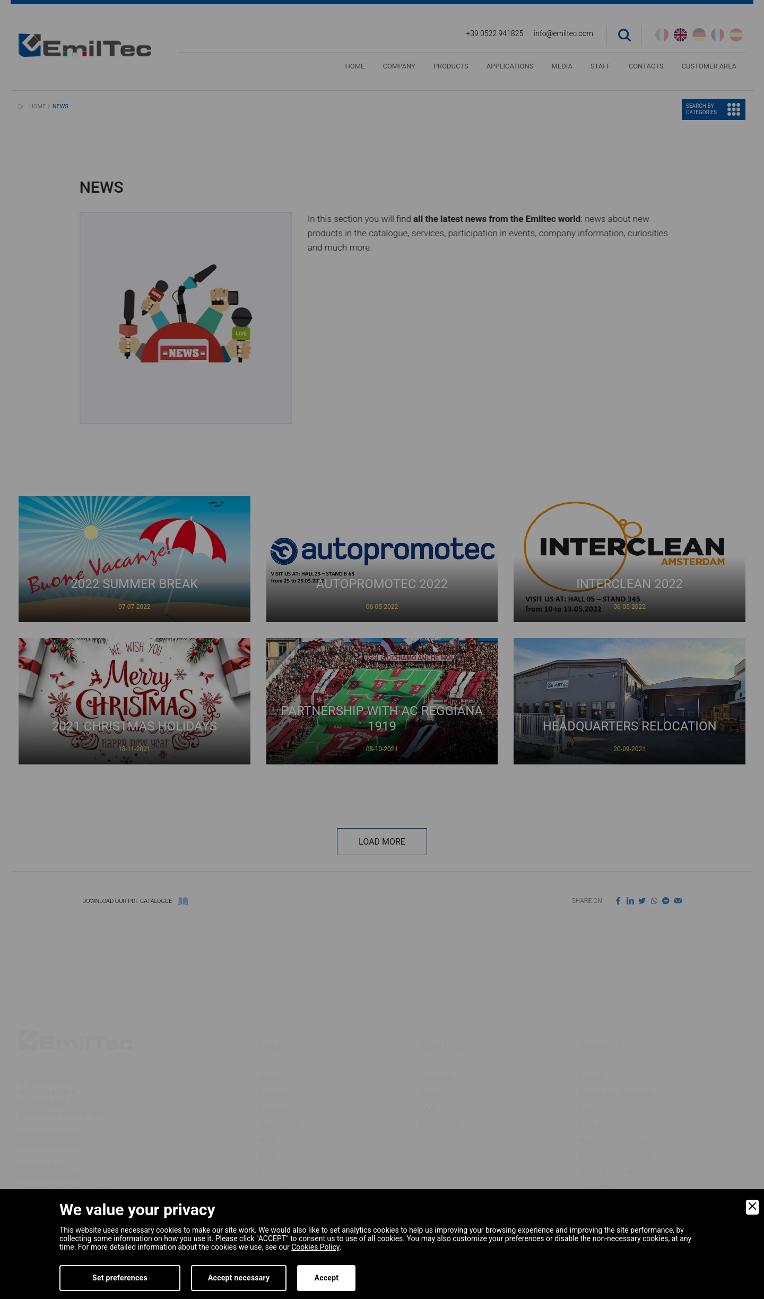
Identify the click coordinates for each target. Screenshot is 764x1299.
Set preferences (119, 1278)
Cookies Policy (315, 1247)
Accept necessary (239, 1278)
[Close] (752, 1207)
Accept (326, 1278)
